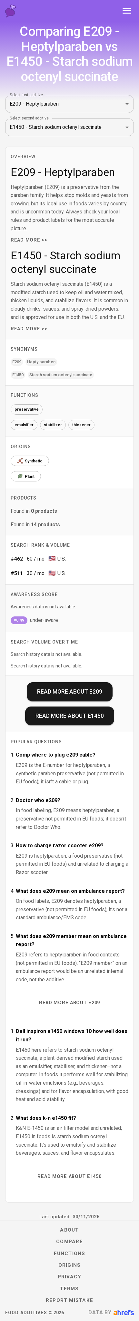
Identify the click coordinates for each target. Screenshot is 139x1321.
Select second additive (29, 118)
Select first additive (26, 94)
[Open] (127, 103)
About (69, 1230)
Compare (69, 1241)
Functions (69, 1253)
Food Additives (26, 1312)
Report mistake (69, 1300)
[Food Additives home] (10, 11)
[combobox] (60, 104)
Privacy (70, 1277)
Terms (69, 1289)
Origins (69, 1265)
